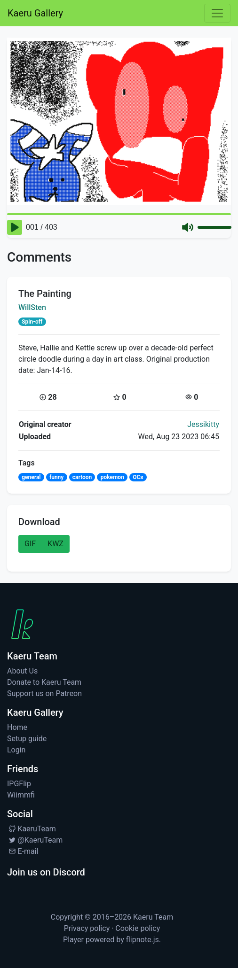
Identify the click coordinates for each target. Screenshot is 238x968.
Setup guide (27, 738)
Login (16, 749)
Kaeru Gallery (35, 13)
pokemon (112, 477)
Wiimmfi (21, 794)
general (31, 477)
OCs (138, 477)
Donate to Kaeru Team (44, 682)
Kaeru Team (153, 917)
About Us (22, 670)
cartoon (82, 477)
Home (17, 727)
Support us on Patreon (44, 693)
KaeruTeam (31, 828)
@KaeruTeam (35, 840)
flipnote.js (142, 939)
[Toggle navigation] (217, 13)
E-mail (22, 851)
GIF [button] (30, 543)
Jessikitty (203, 424)
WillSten (32, 307)
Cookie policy (137, 928)
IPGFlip (19, 783)
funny (56, 477)
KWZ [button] (55, 543)
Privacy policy (87, 928)
